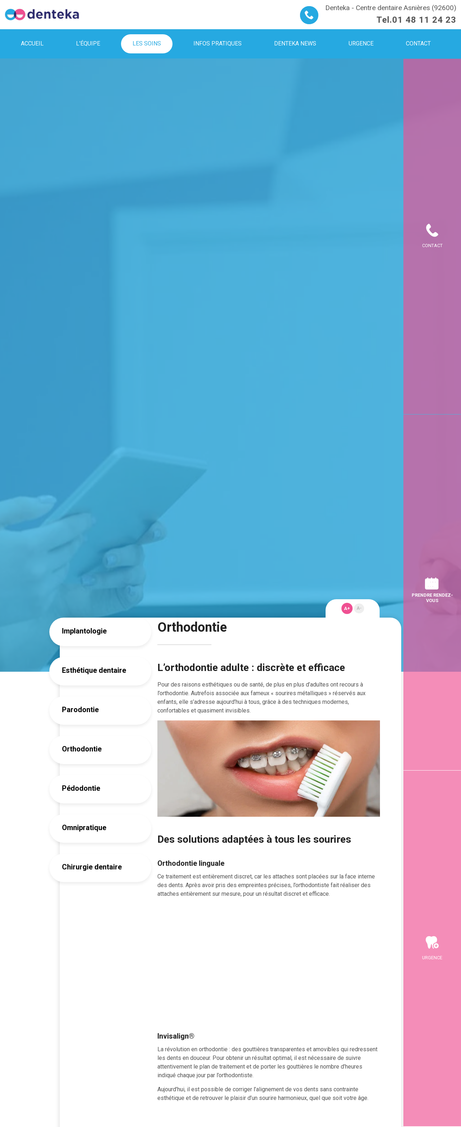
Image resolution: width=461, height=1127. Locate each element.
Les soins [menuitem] (147, 43)
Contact (432, 245)
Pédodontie (81, 788)
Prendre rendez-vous (432, 597)
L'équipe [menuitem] (88, 43)
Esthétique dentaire (94, 670)
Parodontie (80, 709)
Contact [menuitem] (418, 43)
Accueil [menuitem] (32, 43)
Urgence (432, 957)
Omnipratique (84, 827)
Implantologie (84, 631)
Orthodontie (82, 749)
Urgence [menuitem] (361, 43)
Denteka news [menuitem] (295, 43)
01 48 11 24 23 (424, 20)
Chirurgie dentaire (92, 867)
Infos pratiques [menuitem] (217, 43)
